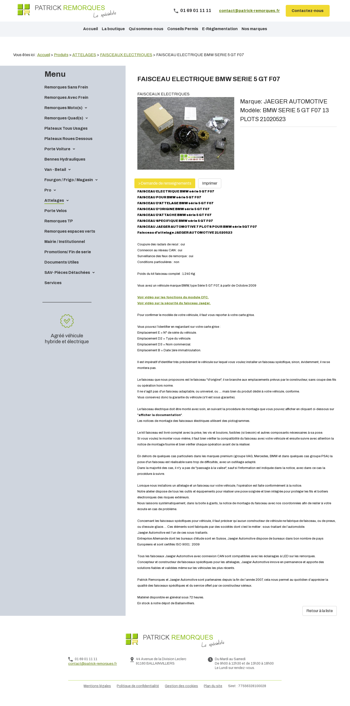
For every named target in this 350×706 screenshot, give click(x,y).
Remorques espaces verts (69, 240)
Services (53, 291)
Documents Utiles (61, 270)
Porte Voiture (57, 157)
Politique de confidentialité (138, 694)
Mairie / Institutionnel (64, 250)
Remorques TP (58, 229)
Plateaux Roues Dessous (68, 147)
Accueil (90, 29)
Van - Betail (55, 178)
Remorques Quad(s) (63, 126)
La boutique (113, 29)
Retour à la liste (319, 619)
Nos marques (254, 29)
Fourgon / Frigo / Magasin (68, 188)
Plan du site (213, 694)
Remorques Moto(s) (63, 116)
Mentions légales (97, 694)
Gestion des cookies (181, 694)
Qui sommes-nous (146, 29)
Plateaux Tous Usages (66, 137)
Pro (47, 198)
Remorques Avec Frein (66, 106)
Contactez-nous (308, 11)
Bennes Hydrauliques (64, 167)
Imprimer (209, 191)
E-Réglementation (220, 29)
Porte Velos (55, 219)
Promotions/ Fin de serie (67, 260)
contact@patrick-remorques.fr (249, 11)
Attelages (54, 209)
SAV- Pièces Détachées (67, 281)
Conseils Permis (182, 29)
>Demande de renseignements (164, 191)
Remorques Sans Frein (66, 95)
